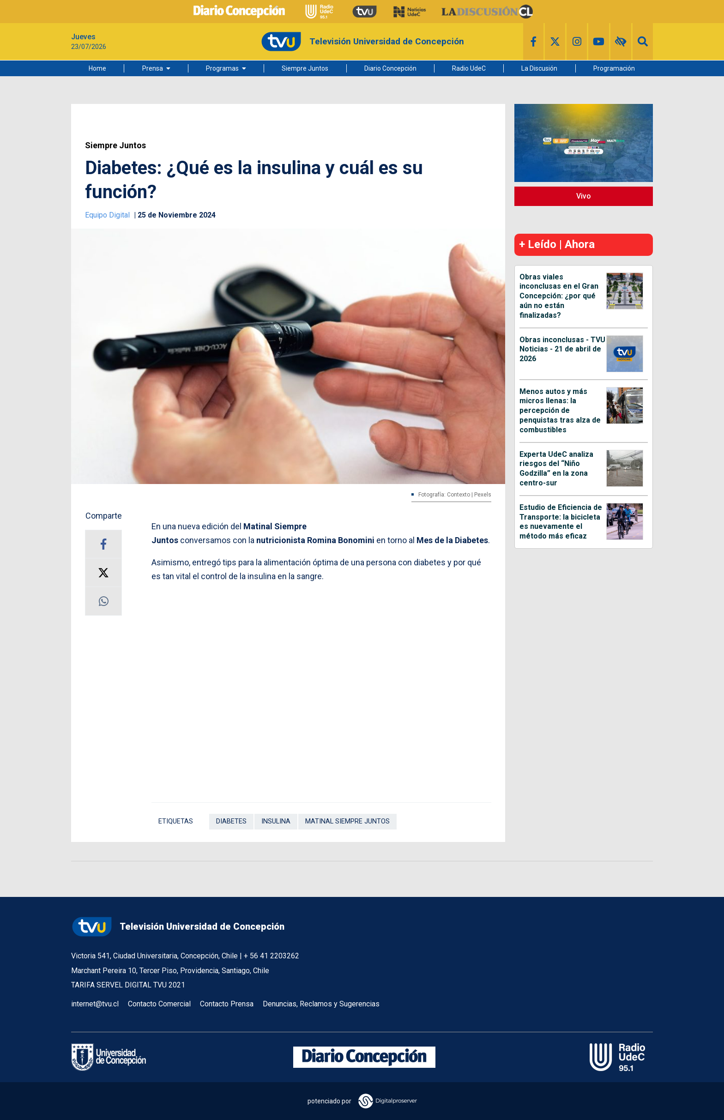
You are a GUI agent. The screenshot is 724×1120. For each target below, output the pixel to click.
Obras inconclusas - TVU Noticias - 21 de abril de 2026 (562, 349)
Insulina (275, 821)
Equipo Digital (108, 215)
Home (97, 68)
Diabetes (231, 821)
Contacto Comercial (159, 1003)
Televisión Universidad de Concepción (177, 926)
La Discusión (539, 68)
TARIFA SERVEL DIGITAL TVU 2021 (128, 985)
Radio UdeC (469, 68)
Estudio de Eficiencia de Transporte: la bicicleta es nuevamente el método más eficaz (560, 521)
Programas (222, 68)
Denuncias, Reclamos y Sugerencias (321, 1003)
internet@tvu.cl (95, 1003)
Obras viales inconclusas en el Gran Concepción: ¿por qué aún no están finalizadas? (558, 296)
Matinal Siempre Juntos (347, 821)
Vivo (583, 196)
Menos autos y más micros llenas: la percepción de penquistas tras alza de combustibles (560, 410)
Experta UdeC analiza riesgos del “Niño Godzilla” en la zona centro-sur (556, 468)
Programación (614, 68)
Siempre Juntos (305, 68)
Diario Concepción (390, 68)
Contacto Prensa (226, 1003)
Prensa (152, 68)
